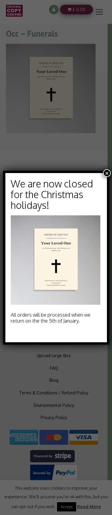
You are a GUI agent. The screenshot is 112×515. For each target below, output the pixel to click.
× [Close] (107, 173)
